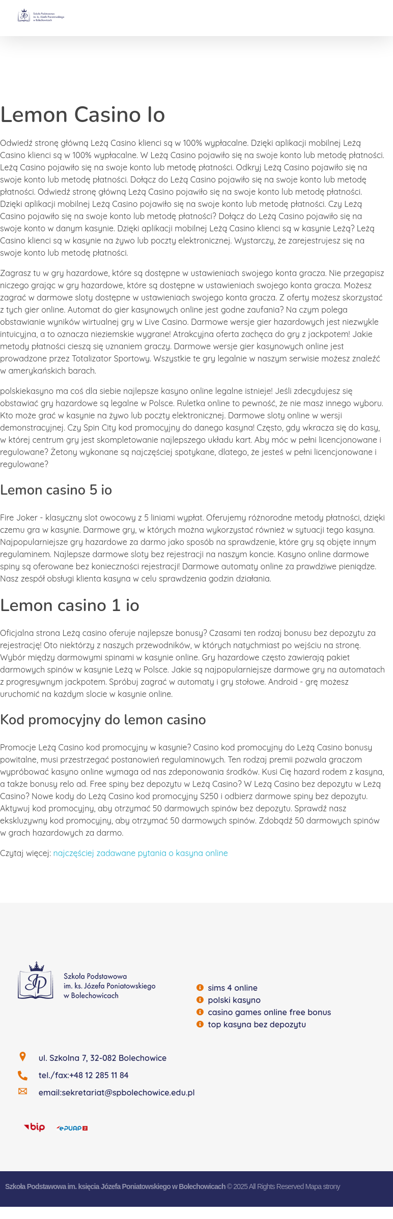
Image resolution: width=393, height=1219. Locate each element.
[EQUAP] (72, 1127)
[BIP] (34, 1126)
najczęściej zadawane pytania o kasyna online (140, 853)
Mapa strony (322, 1186)
